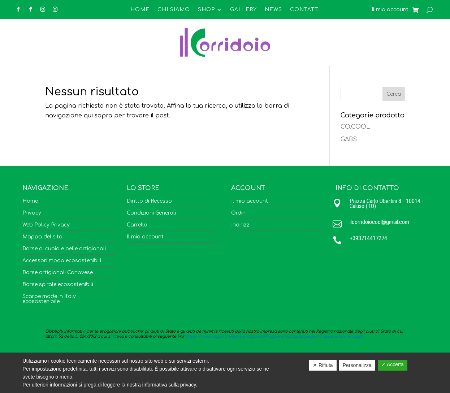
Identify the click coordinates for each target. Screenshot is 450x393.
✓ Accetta (392, 364)
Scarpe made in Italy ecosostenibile (49, 299)
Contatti (305, 9)
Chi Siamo (173, 9)
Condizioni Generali (151, 213)
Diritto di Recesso (149, 201)
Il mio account (390, 9)
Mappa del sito (42, 236)
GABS (349, 139)
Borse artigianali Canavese (57, 272)
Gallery (243, 9)
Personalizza (357, 365)
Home (140, 9)
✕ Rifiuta (323, 365)
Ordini (239, 213)
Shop (206, 9)
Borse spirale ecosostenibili (57, 284)
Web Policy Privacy (46, 225)
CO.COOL (355, 127)
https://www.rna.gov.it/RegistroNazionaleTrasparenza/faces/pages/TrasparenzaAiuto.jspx (274, 336)
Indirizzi (241, 225)
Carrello (137, 225)
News (273, 9)
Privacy (31, 213)
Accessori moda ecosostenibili (61, 260)
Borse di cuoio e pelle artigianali (64, 248)
